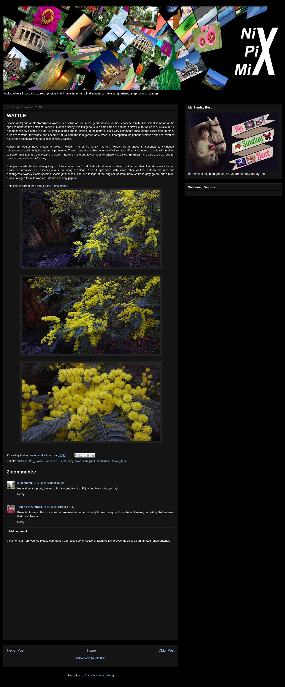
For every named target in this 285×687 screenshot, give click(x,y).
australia (22, 461)
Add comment (17, 531)
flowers (79, 461)
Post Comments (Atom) (99, 675)
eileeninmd (24, 482)
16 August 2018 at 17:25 (58, 506)
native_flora (118, 461)
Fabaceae (51, 461)
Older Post (166, 650)
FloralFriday (66, 461)
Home (91, 650)
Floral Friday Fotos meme (51, 185)
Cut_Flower (36, 461)
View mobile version (91, 658)
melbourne (103, 461)
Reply (20, 494)
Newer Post (15, 650)
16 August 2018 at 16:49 (48, 482)
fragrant (90, 461)
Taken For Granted (29, 506)
